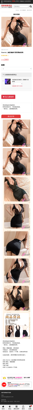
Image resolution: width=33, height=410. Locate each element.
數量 (3, 65)
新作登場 (29, 10)
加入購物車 (8, 97)
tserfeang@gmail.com (7, 396)
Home (17, 10)
